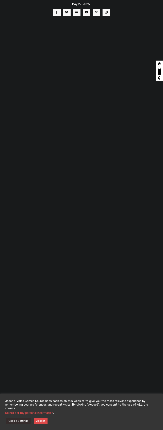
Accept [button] (40, 420)
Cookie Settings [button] (18, 420)
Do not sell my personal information (29, 413)
